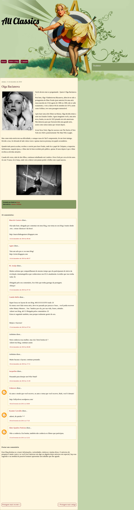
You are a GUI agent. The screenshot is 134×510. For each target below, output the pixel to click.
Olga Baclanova (11, 86)
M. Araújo (13, 266)
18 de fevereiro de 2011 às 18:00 (19, 403)
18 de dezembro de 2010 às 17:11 (19, 364)
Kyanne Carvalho (15, 411)
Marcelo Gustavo (15, 220)
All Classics (20, 21)
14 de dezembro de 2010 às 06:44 (19, 238)
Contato (24, 62)
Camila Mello (14, 297)
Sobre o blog (13, 62)
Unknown (12, 388)
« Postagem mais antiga (67, 505)
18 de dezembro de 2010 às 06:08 (19, 347)
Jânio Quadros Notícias (17, 428)
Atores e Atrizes (16, 204)
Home (3, 62)
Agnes (11, 246)
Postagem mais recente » (11, 505)
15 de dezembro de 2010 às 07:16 (19, 290)
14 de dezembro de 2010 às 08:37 (19, 258)
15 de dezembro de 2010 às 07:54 (19, 327)
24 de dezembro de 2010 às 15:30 (19, 381)
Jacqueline (13, 371)
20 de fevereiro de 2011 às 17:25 (19, 420)
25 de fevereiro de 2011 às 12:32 (19, 437)
